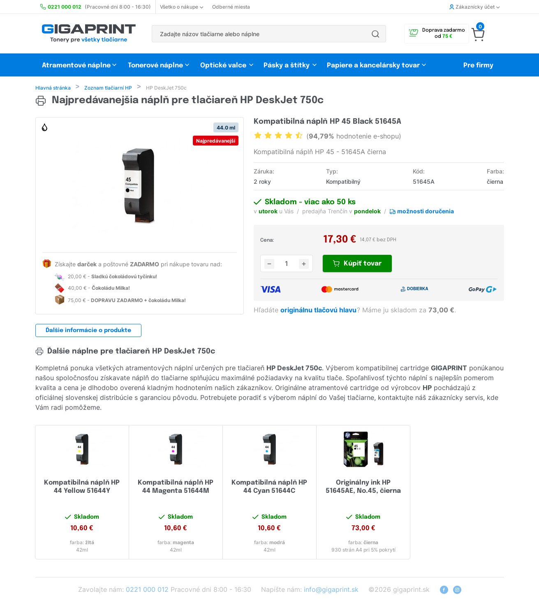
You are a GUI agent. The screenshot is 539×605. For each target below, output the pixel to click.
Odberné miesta (231, 7)
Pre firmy (478, 65)
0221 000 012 (147, 590)
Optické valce (223, 65)
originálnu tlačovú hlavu (319, 311)
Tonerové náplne (155, 65)
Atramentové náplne (76, 65)
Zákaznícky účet (474, 7)
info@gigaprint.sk (331, 590)
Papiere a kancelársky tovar (374, 65)
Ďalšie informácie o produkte (88, 331)
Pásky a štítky (287, 65)
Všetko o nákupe (181, 7)
